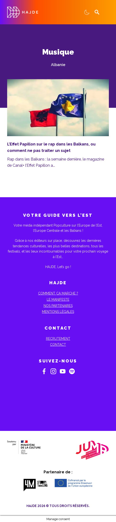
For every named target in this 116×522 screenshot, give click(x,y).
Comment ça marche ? (58, 293)
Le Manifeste (58, 299)
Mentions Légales (58, 312)
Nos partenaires (58, 306)
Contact (58, 344)
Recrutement (58, 339)
